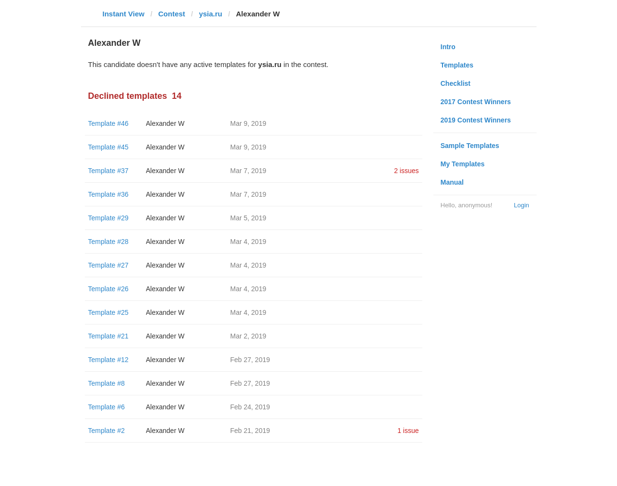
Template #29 (108, 218)
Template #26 (108, 289)
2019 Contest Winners (476, 120)
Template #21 (108, 336)
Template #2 (106, 430)
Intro (448, 47)
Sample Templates (470, 145)
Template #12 (108, 360)
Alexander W (165, 123)
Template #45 (108, 147)
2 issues (406, 171)
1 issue (407, 430)
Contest (171, 14)
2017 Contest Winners (476, 102)
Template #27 (108, 265)
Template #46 (108, 123)
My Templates (463, 164)
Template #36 (108, 194)
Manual (452, 182)
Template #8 (106, 383)
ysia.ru (210, 14)
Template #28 (108, 241)
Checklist (455, 83)
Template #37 (108, 171)
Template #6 (106, 407)
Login (521, 205)
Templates (457, 65)
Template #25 (108, 312)
